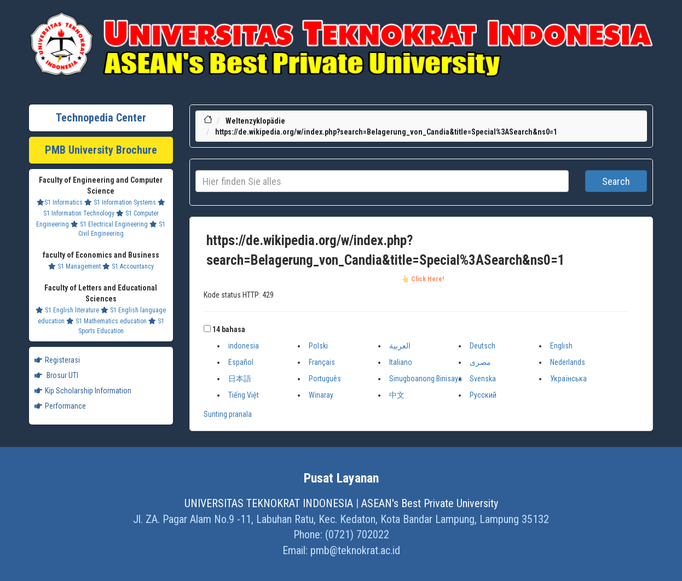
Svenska (483, 378)
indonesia (243, 345)
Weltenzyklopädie (255, 121)
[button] (207, 328)
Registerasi (57, 360)
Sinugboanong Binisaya (425, 378)
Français (322, 362)
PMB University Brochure (101, 149)
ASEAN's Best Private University (429, 503)
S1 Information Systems (120, 202)
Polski (318, 345)
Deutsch (482, 345)
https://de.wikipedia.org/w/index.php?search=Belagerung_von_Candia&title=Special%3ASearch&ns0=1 (386, 131)
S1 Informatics (60, 202)
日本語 (239, 378)
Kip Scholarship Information (82, 390)
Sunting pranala (228, 414)
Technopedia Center (101, 117)
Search (616, 181)
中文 (396, 395)
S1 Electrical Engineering (109, 224)
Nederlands (567, 362)
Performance (60, 406)
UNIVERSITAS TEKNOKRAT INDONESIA (268, 503)
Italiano (400, 362)
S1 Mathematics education (106, 321)
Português (325, 378)
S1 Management (74, 266)
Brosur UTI (56, 375)
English (561, 345)
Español (240, 362)
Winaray (321, 395)
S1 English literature (67, 310)
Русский (483, 395)
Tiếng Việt (243, 395)
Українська (568, 378)
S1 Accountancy (128, 266)
